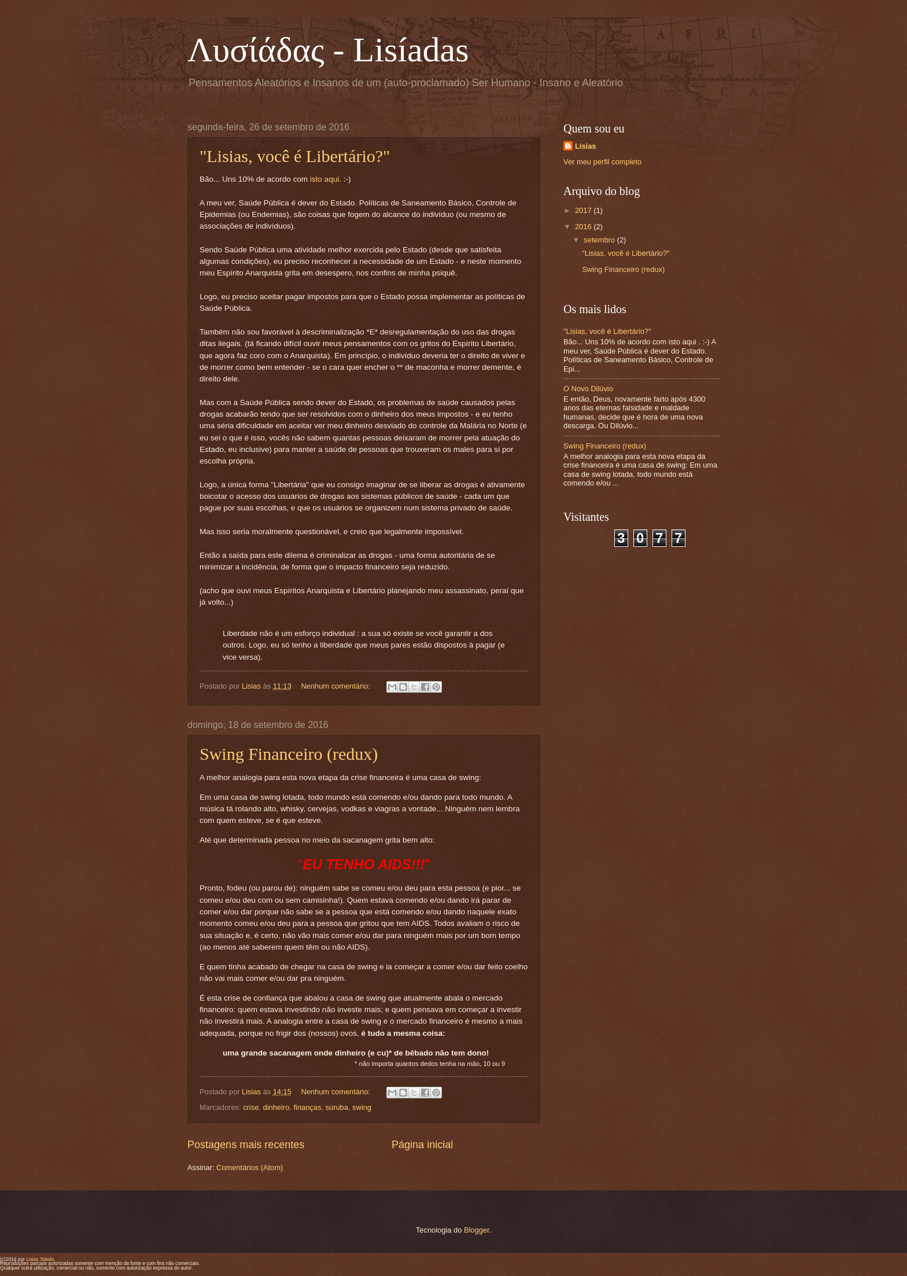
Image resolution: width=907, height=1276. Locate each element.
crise (251, 1107)
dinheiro (276, 1107)
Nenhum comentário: (336, 686)
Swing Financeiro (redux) (289, 753)
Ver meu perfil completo (602, 161)
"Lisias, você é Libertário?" (295, 156)
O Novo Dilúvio (588, 388)
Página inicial (422, 1144)
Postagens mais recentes (245, 1144)
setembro (600, 240)
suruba (337, 1107)
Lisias (585, 146)
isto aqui (324, 179)
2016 (584, 226)
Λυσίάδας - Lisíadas (328, 50)
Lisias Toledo (40, 1259)
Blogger (476, 1230)
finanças (307, 1107)
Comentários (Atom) (249, 1167)
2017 (584, 210)
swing (361, 1107)
